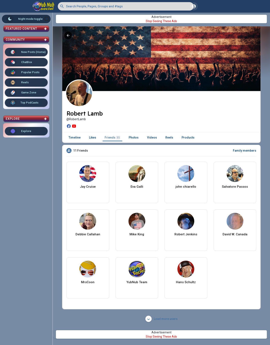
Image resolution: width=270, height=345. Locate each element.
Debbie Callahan (88, 234)
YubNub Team (136, 282)
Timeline (75, 137)
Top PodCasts (23, 102)
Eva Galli (137, 187)
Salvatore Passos (235, 187)
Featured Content (26, 28)
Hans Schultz (186, 282)
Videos (152, 137)
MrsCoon (87, 282)
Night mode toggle (27, 19)
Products (188, 137)
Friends (112, 137)
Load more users (161, 319)
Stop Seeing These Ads (161, 21)
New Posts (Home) (27, 52)
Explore (20, 131)
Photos (134, 137)
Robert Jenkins (185, 234)
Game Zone (22, 92)
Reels (19, 82)
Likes (92, 137)
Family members (244, 150)
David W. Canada (235, 234)
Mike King (137, 234)
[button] (126, 6)
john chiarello (186, 187)
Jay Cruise (88, 187)
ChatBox (20, 62)
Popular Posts (24, 72)
